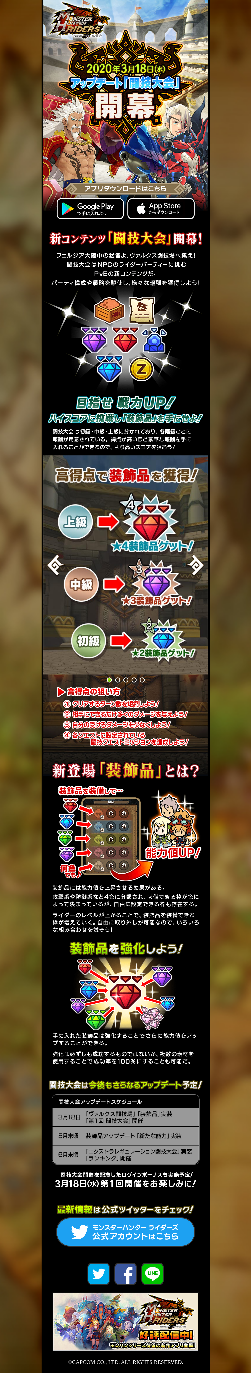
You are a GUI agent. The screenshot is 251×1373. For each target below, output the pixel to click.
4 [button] (134, 679)
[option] (125, 564)
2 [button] (117, 679)
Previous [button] (56, 564)
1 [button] (109, 679)
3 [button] (125, 679)
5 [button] (142, 679)
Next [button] (195, 564)
